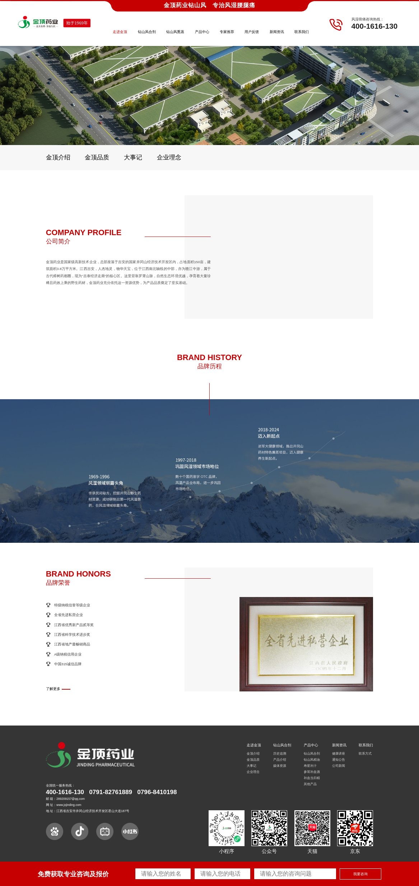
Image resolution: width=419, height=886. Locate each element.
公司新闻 (338, 766)
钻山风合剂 (147, 32)
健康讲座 (338, 753)
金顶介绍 (58, 157)
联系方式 (365, 753)
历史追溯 (279, 753)
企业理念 (169, 157)
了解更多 (53, 689)
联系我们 (301, 32)
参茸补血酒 (312, 772)
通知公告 (338, 759)
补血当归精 (312, 778)
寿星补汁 (310, 766)
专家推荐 (227, 32)
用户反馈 (252, 32)
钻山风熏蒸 (175, 32)
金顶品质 (97, 157)
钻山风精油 (312, 759)
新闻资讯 (277, 32)
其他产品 (310, 784)
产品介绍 (279, 759)
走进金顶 (120, 32)
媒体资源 (279, 766)
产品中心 (202, 32)
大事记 (133, 157)
